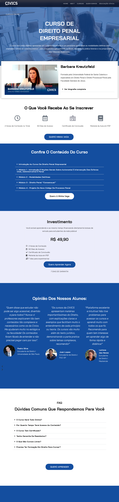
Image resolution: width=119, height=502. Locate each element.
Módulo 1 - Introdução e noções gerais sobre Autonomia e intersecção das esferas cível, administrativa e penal (57, 171)
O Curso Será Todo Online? (29, 420)
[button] (87, 89)
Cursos (80, 3)
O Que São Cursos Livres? (28, 441)
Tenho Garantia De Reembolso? (31, 436)
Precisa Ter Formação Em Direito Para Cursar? (38, 447)
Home (65, 3)
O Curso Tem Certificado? (28, 430)
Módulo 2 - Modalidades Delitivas (34, 177)
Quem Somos (91, 3)
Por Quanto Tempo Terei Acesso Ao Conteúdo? (38, 425)
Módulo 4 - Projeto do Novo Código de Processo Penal (45, 188)
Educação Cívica (106, 3)
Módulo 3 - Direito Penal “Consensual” (37, 182)
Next (72, 3)
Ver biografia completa (75, 89)
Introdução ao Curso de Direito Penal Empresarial (42, 164)
